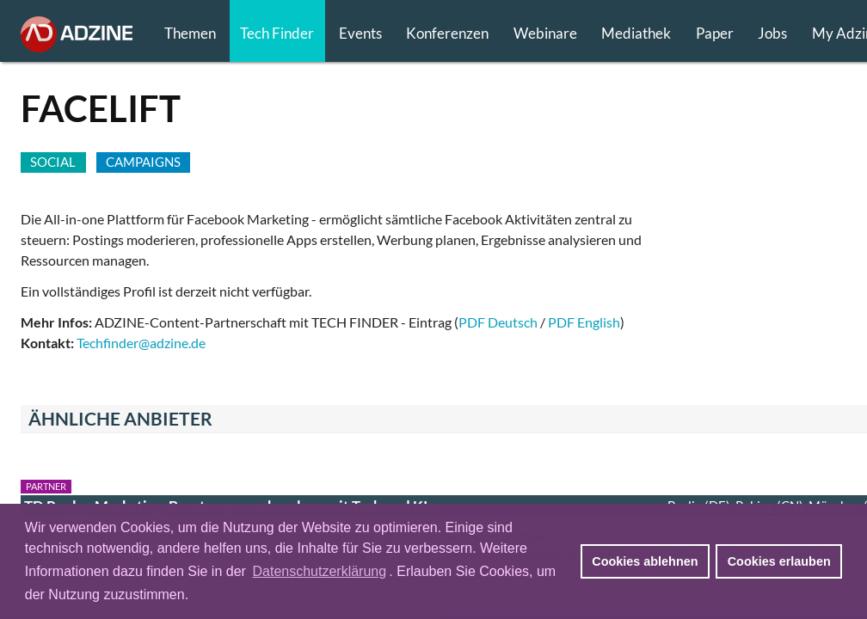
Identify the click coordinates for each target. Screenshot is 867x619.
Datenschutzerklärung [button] (319, 571)
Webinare (545, 33)
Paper (715, 33)
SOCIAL (53, 161)
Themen (190, 33)
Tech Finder (277, 33)
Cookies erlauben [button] (779, 561)
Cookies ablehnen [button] (645, 561)
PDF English (584, 322)
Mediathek (636, 33)
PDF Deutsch (498, 322)
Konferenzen (447, 33)
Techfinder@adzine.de (141, 342)
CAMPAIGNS (143, 161)
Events (360, 33)
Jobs (772, 33)
